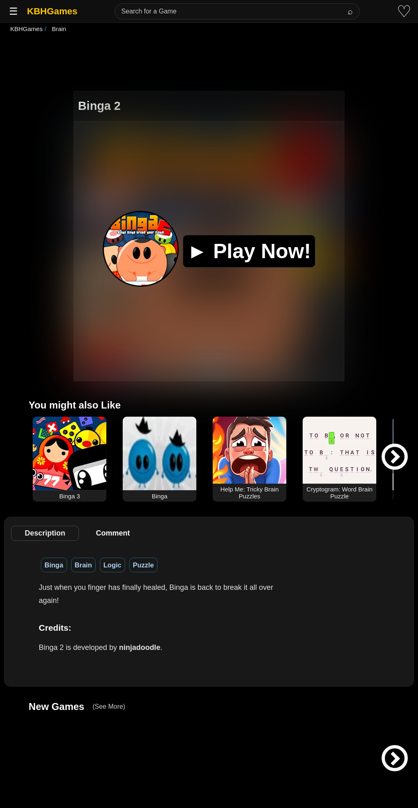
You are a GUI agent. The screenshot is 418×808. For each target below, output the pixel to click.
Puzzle (143, 565)
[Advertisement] (209, 63)
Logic (112, 565)
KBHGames (52, 11)
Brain (83, 565)
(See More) (108, 706)
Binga (54, 565)
